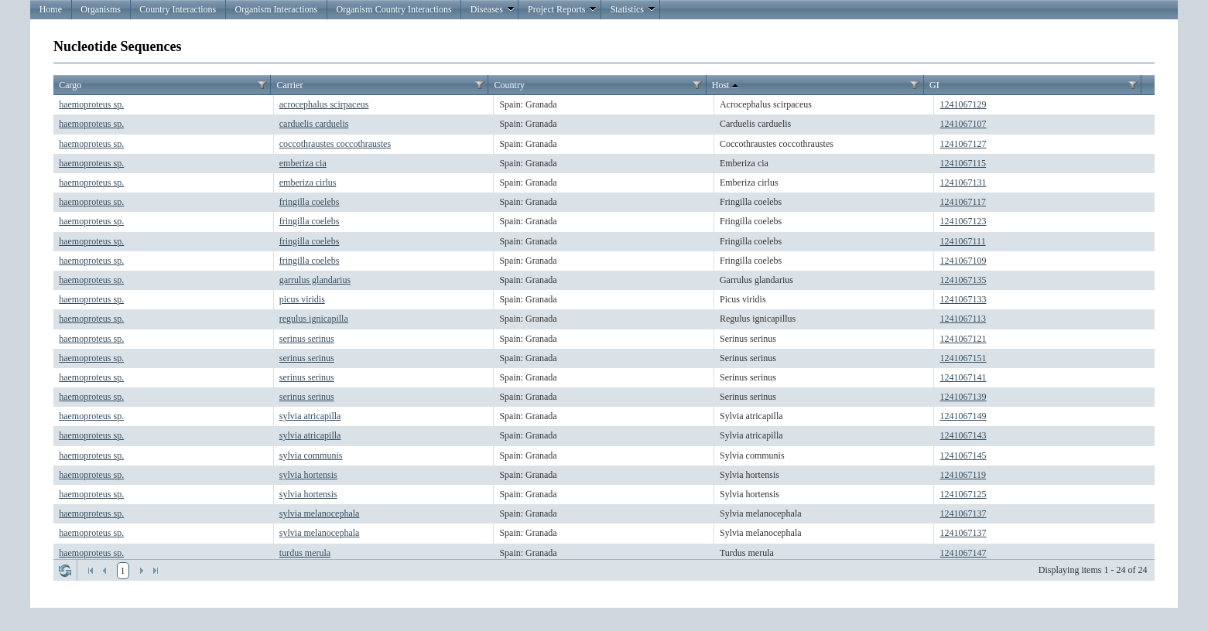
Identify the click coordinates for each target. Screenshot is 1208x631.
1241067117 (963, 201)
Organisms (100, 9)
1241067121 (963, 338)
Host (727, 86)
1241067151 (963, 358)
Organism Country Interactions (394, 9)
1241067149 (963, 416)
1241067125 (963, 494)
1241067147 (963, 552)
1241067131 (963, 182)
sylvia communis (311, 455)
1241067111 (963, 241)
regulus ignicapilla (313, 318)
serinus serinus (306, 338)
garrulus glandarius (315, 280)
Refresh (65, 570)
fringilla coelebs (309, 201)
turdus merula (304, 552)
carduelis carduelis (314, 123)
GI (934, 85)
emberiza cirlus (308, 182)
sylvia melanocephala (319, 513)
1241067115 (963, 163)
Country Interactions (177, 9)
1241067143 (963, 435)
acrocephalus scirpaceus (324, 104)
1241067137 (963, 513)
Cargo (70, 85)
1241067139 (963, 396)
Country (509, 85)
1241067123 (963, 221)
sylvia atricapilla (310, 416)
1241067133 (963, 299)
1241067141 (963, 377)
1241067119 (963, 474)
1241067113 (963, 318)
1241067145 (963, 455)
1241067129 (963, 104)
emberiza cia (303, 163)
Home (50, 9)
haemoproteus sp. (91, 104)
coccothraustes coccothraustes (335, 143)
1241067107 (963, 123)
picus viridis (302, 299)
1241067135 (963, 280)
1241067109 (963, 260)
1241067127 (963, 143)
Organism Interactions (276, 9)
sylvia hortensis (308, 474)
